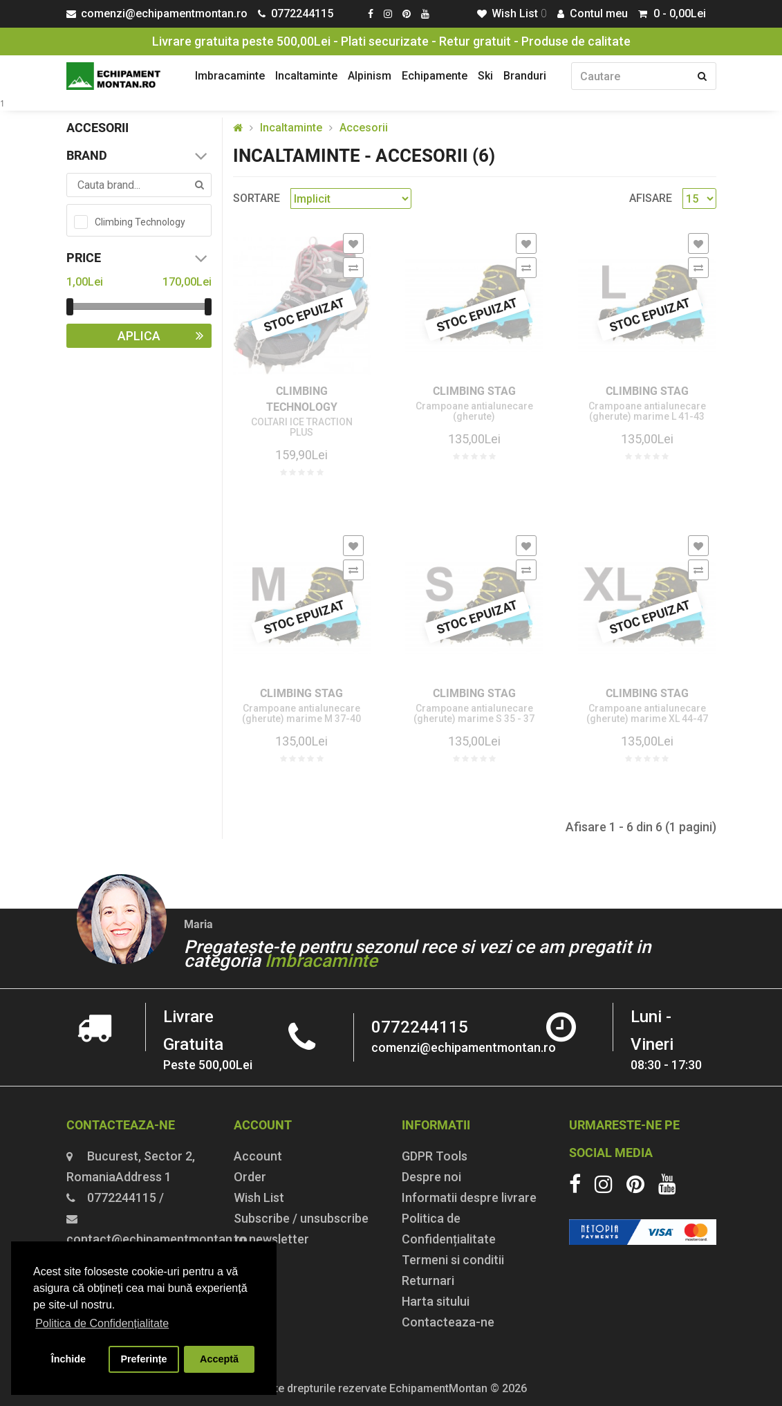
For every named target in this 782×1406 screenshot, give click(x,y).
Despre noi (431, 1176)
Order (250, 1176)
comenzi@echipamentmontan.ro (463, 1047)
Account (258, 1156)
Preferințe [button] (143, 1359)
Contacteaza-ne (448, 1322)
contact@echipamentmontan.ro (157, 1239)
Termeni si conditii (453, 1259)
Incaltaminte (306, 75)
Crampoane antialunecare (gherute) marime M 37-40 (301, 713)
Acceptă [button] (219, 1359)
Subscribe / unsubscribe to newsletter (301, 1228)
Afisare (650, 198)
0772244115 (419, 1027)
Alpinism (369, 75)
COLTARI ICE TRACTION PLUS (302, 427)
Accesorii (363, 127)
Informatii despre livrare (469, 1197)
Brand (139, 155)
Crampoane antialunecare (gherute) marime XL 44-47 (647, 713)
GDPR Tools (434, 1156)
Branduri (524, 75)
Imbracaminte (230, 75)
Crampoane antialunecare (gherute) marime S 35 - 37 (473, 713)
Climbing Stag (474, 391)
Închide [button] (68, 1359)
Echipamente (434, 75)
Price (139, 258)
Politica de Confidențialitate (449, 1228)
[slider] (69, 306)
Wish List (259, 1197)
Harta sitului (435, 1301)
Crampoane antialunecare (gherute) (474, 411)
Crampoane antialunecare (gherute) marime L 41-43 (647, 411)
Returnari (428, 1280)
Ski (485, 75)
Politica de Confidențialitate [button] (102, 1323)
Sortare (256, 198)
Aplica (165, 336)
